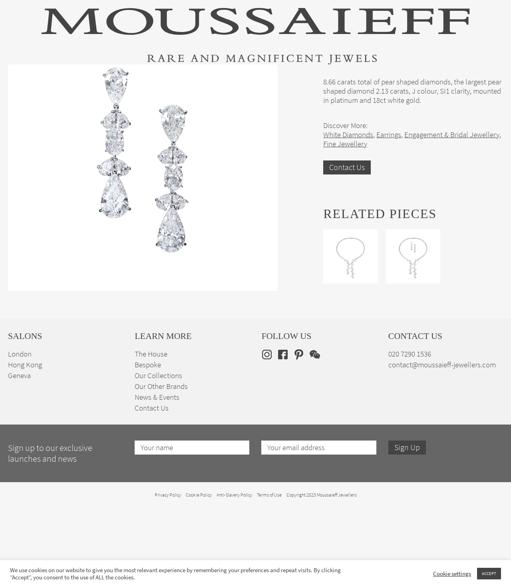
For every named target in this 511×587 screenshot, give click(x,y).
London (20, 441)
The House (421, 77)
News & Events (157, 484)
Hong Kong (25, 452)
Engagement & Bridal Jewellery (264, 77)
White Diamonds (348, 222)
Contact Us (347, 255)
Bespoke (148, 452)
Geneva (19, 463)
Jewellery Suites (173, 77)
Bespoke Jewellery (360, 77)
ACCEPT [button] (489, 573)
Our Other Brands (161, 474)
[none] (490, 76)
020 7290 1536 (409, 441)
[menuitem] (490, 76)
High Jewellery (49, 77)
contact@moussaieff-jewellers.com (442, 452)
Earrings (388, 222)
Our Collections (158, 463)
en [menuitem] (485, 77)
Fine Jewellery (109, 77)
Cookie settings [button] (452, 573)
